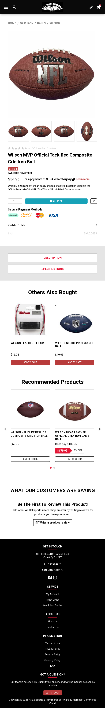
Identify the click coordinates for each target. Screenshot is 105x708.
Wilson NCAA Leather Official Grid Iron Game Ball (72, 436)
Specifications (53, 269)
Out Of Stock (30, 459)
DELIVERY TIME (52, 224)
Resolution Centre (52, 605)
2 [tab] (54, 468)
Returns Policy (52, 654)
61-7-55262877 (52, 563)
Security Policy (52, 660)
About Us (52, 621)
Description (52, 257)
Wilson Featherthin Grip (28, 343)
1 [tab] (51, 468)
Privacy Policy (52, 649)
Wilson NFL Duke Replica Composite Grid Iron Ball (29, 434)
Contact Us (53, 627)
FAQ (52, 665)
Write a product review (53, 522)
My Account (52, 594)
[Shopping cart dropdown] (98, 7)
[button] (93, 201)
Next (99, 429)
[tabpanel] (30, 332)
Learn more (83, 179)
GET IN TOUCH (52, 693)
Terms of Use (52, 643)
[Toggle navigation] (6, 7)
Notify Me (56, 201)
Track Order (52, 599)
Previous (5, 429)
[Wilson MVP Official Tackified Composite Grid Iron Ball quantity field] (15, 201)
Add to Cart (30, 362)
